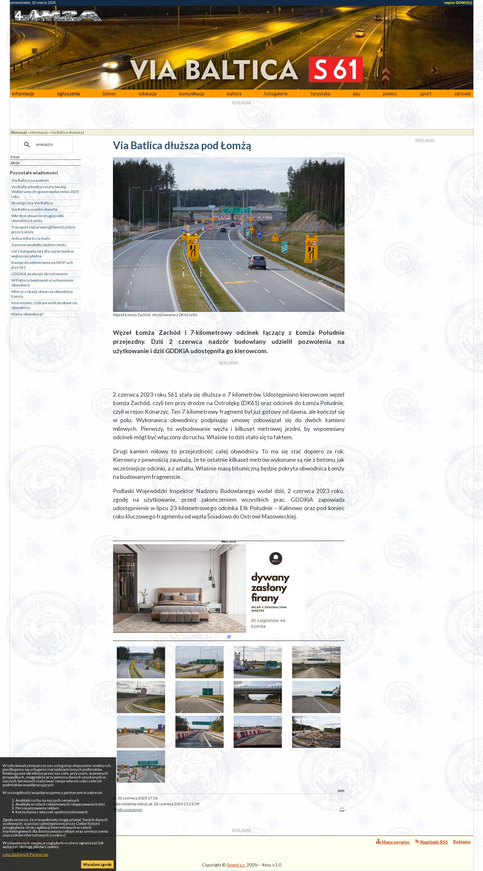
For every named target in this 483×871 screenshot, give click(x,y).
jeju (356, 93)
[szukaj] (44, 145)
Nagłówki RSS (431, 842)
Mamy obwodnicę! (27, 314)
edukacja (147, 93)
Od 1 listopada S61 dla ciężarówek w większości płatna (42, 253)
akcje (15, 162)
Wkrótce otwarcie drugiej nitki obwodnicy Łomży (37, 218)
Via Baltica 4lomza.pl (67, 132)
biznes (109, 93)
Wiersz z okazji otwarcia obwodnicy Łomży (42, 294)
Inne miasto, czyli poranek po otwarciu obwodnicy (44, 305)
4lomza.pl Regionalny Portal (41, 845)
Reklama (461, 841)
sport (426, 93)
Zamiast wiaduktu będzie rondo (38, 244)
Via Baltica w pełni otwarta (34, 209)
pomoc (390, 93)
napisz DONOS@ (458, 3)
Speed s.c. (236, 864)
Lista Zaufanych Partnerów (25, 854)
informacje (23, 93)
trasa (15, 157)
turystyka (320, 93)
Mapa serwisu (393, 842)
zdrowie (462, 93)
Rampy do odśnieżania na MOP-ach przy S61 (42, 265)
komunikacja (191, 93)
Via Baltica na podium (30, 180)
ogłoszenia (68, 93)
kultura (234, 93)
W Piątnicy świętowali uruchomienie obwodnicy (42, 282)
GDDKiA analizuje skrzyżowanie (39, 273)
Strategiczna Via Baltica (32, 202)
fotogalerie (276, 93)
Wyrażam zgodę (97, 864)
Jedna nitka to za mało (30, 238)
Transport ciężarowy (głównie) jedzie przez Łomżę (43, 229)
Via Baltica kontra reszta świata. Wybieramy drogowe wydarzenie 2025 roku (45, 191)
